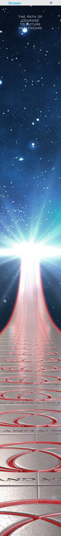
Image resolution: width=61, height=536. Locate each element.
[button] (30, 3)
